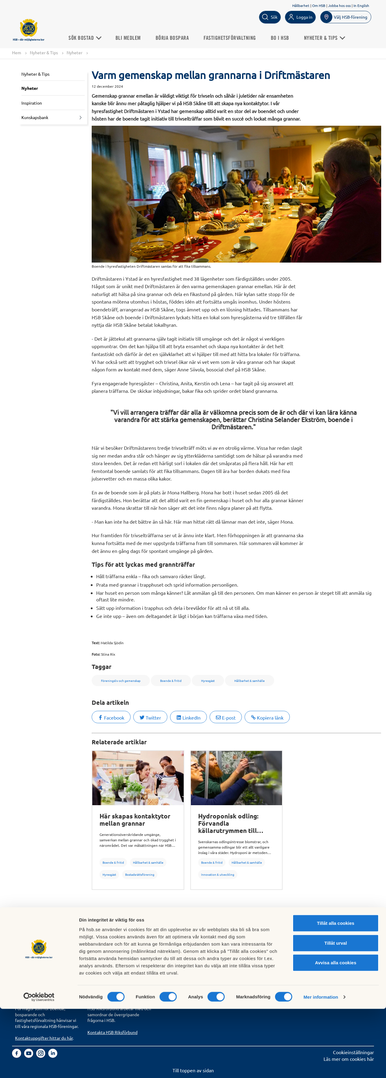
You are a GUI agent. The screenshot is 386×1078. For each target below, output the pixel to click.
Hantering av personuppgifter (264, 937)
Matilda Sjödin (112, 642)
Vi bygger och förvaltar (184, 957)
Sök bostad (27, 937)
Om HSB (318, 5)
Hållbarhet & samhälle (148, 862)
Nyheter (74, 52)
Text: (96, 642)
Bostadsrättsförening (139, 874)
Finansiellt (171, 943)
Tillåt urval (335, 1012)
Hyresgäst (109, 874)
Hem (16, 52)
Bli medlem (132, 37)
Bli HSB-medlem (32, 943)
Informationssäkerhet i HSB (261, 943)
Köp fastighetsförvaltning (114, 937)
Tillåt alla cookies (335, 992)
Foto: (96, 654)
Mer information (320, 1066)
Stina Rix (108, 654)
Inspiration (31, 103)
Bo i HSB (284, 37)
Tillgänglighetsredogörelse (261, 950)
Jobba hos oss (339, 5)
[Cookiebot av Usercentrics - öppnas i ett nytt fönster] (39, 1066)
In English (361, 5)
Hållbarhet (300, 5)
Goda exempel (175, 963)
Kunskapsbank (34, 118)
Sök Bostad (88, 37)
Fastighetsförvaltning (233, 37)
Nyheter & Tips (44, 52)
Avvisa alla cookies (335, 1031)
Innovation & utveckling (217, 874)
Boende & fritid (113, 862)
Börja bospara (176, 37)
